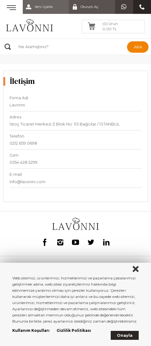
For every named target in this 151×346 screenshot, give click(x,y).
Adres (15, 116)
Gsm (14, 155)
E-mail (16, 174)
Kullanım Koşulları (31, 330)
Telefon (17, 136)
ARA (138, 46)
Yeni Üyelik (38, 7)
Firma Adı (19, 97)
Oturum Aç (83, 7)
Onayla (125, 335)
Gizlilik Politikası (74, 330)
